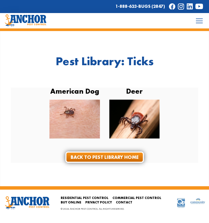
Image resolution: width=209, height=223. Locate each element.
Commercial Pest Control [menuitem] (136, 198)
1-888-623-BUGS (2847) (140, 6)
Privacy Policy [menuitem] (98, 202)
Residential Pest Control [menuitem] (85, 198)
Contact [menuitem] (124, 202)
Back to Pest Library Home (105, 157)
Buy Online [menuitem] (71, 202)
